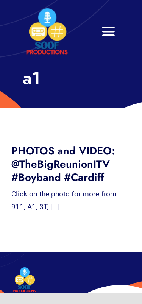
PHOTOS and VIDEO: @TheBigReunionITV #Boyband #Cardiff (63, 164)
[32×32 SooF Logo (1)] (47, 11)
